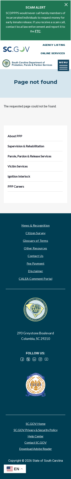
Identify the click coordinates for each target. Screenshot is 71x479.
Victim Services (18, 166)
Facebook (22, 359)
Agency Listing (54, 44)
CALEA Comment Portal (35, 278)
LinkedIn (34, 359)
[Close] (66, 4)
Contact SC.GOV (35, 442)
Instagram (40, 359)
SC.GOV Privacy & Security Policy (36, 430)
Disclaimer (35, 271)
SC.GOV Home (35, 423)
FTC (38, 31)
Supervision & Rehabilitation (26, 146)
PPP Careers (16, 186)
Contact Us (35, 256)
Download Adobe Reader (35, 448)
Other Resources (35, 248)
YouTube (46, 359)
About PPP (15, 136)
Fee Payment (35, 263)
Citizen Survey (35, 233)
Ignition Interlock (19, 176)
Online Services (53, 53)
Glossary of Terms (35, 240)
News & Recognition (35, 225)
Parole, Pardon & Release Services (29, 156)
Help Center (36, 436)
